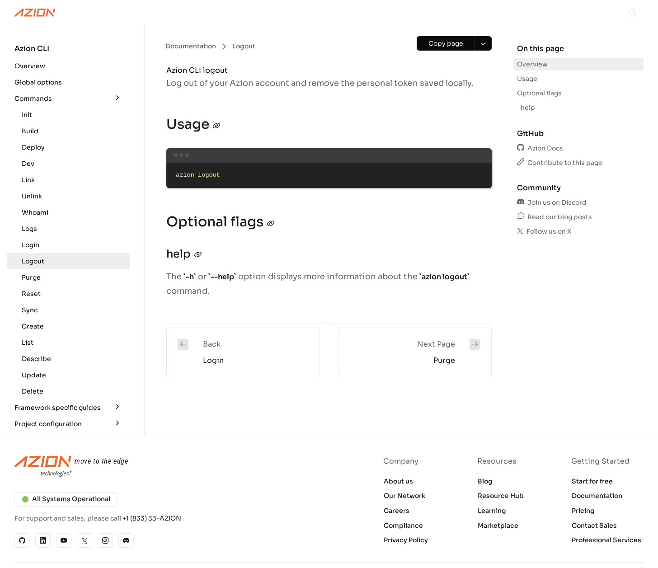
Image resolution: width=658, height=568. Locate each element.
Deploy (33, 147)
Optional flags (539, 93)
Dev (28, 164)
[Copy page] (446, 43)
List (27, 342)
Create (33, 326)
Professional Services (606, 540)
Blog (485, 481)
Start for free (592, 481)
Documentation (597, 496)
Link (28, 180)
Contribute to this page (559, 163)
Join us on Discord (552, 202)
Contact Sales (594, 525)
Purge (31, 277)
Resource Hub (501, 496)
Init (27, 115)
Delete (32, 391)
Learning (492, 511)
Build (30, 131)
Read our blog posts (554, 217)
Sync (30, 310)
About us (398, 481)
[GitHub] (22, 540)
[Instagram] (105, 540)
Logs (29, 229)
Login (30, 245)
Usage (527, 79)
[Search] (633, 12)
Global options (38, 82)
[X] (84, 540)
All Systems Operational (66, 499)
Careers (396, 511)
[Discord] (126, 540)
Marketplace (498, 525)
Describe (36, 359)
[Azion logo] (166, 467)
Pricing (583, 511)
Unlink (32, 196)
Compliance (403, 525)
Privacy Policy (406, 540)
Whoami (35, 212)
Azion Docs (540, 148)
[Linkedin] (43, 540)
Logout (33, 261)
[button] (68, 58)
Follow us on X (544, 231)
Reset (31, 294)
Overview (29, 66)
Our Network (404, 496)
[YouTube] (63, 540)
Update (34, 375)
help (528, 107)
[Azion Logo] (34, 13)
